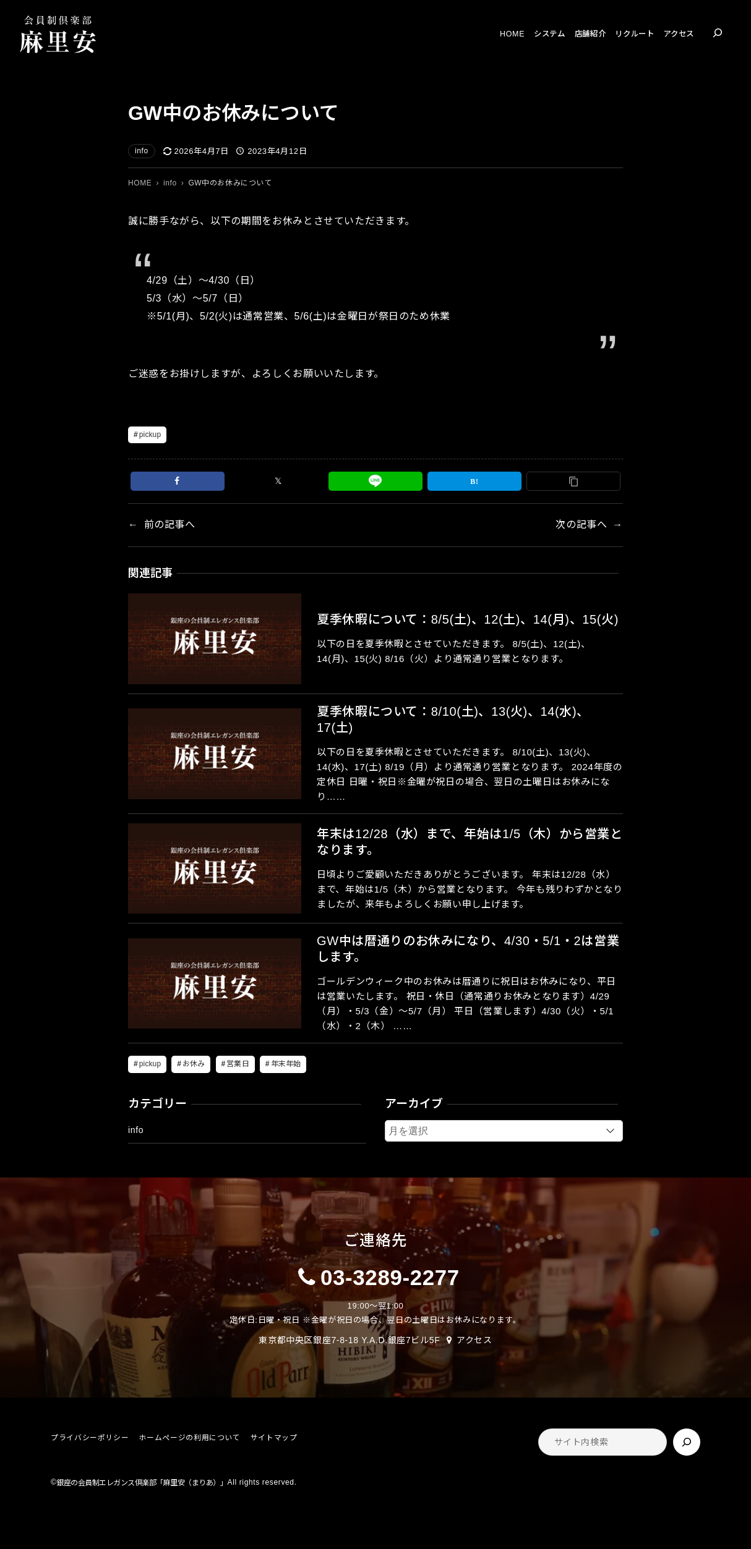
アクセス (474, 1340)
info (141, 150)
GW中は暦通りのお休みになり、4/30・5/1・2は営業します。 (468, 949)
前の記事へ (169, 524)
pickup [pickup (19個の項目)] (150, 1063)
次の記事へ (581, 524)
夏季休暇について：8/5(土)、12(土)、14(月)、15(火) (468, 619)
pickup (150, 434)
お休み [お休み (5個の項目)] (193, 1063)
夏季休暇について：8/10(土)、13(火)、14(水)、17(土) (453, 719)
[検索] (686, 1442)
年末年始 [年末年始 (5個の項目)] (286, 1063)
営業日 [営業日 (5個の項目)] (237, 1063)
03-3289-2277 (390, 1277)
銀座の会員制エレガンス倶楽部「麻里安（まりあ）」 (141, 1483)
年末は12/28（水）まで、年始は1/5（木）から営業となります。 (470, 842)
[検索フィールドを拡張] (717, 32)
